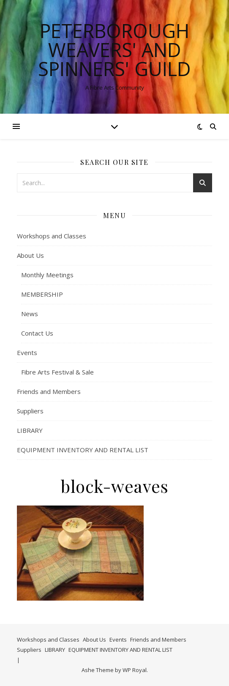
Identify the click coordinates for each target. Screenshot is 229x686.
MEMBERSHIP (42, 294)
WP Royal (135, 670)
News (29, 313)
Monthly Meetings (47, 275)
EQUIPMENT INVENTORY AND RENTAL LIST (82, 449)
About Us (30, 255)
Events (27, 352)
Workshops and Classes (51, 236)
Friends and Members (49, 391)
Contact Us (37, 333)
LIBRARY (30, 430)
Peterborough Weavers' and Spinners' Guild (114, 49)
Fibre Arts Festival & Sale (57, 372)
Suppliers (30, 411)
